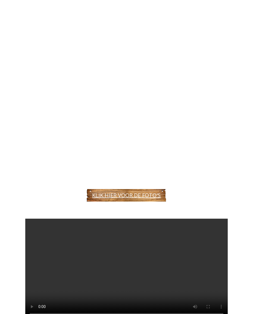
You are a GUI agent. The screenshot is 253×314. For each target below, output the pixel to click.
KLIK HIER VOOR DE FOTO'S (126, 195)
